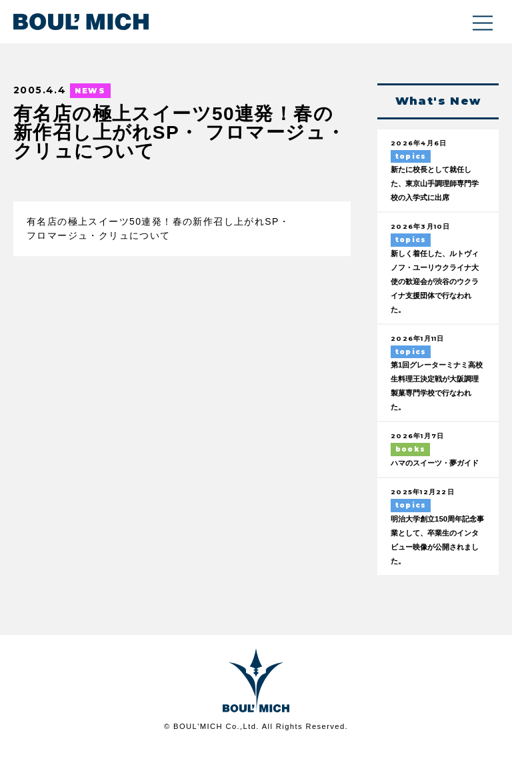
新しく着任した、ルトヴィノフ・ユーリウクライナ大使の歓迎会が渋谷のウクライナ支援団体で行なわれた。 (434, 298)
